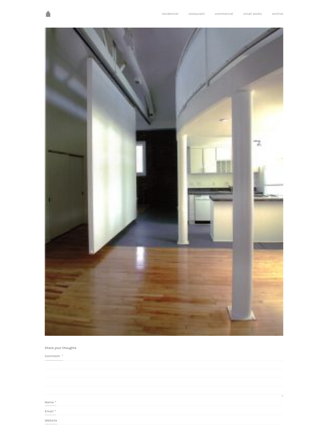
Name (50, 402)
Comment (54, 356)
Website (51, 420)
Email (50, 411)
